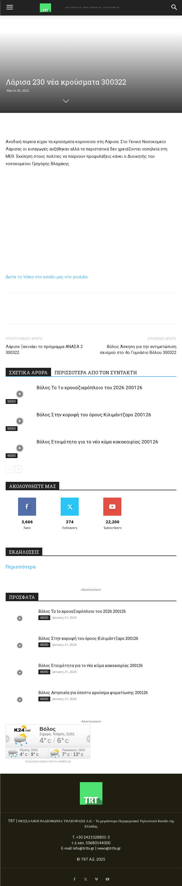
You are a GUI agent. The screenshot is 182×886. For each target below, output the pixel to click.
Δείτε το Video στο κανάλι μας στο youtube (47, 276)
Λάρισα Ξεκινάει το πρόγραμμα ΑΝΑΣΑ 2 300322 (44, 349)
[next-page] (18, 469)
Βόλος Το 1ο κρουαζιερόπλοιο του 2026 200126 (89, 387)
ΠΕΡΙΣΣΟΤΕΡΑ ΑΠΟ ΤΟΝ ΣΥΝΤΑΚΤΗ (95, 372)
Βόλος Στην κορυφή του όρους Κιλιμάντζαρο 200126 (94, 414)
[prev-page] (9, 469)
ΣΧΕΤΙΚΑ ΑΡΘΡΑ (28, 372)
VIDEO (11, 401)
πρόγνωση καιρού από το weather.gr (48, 761)
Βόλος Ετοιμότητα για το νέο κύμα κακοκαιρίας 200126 (97, 442)
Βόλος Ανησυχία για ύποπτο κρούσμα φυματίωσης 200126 (93, 692)
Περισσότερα (21, 567)
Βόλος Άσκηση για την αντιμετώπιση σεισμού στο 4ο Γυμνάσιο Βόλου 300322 (138, 349)
